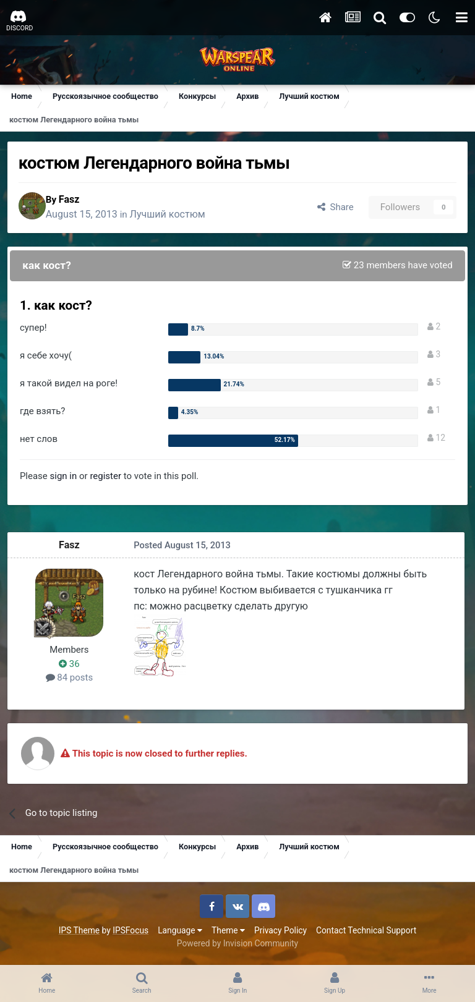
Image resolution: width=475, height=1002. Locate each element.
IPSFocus (130, 933)
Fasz (80, 200)
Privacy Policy (280, 933)
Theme (228, 933)
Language (180, 933)
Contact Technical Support (366, 933)
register (108, 479)
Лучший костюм (178, 216)
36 (71, 666)
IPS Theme (79, 933)
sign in (66, 479)
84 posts (72, 680)
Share (332, 208)
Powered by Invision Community (237, 946)
